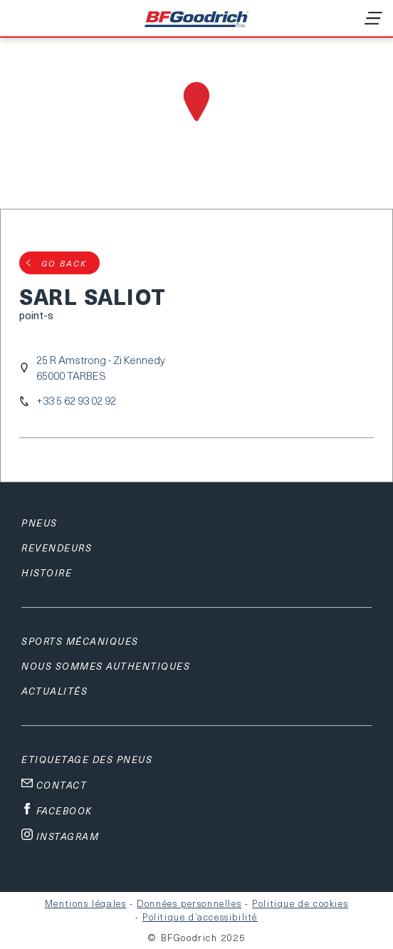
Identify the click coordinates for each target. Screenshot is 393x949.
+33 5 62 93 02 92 (76, 400)
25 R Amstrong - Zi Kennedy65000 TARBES (100, 367)
